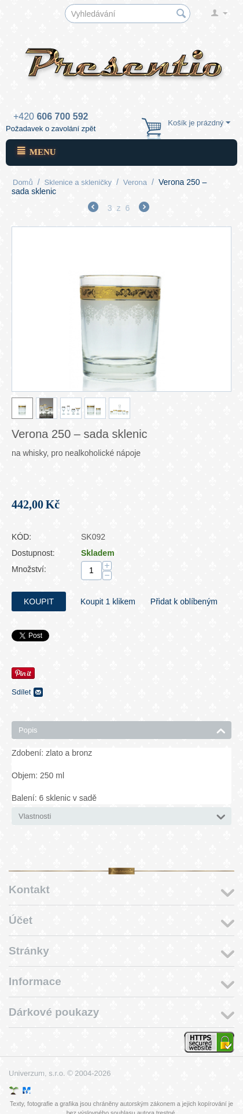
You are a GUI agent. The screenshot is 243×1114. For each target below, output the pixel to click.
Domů (23, 182)
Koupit (39, 601)
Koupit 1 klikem (107, 601)
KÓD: (21, 536)
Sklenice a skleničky (78, 182)
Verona (135, 182)
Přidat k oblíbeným (184, 601)
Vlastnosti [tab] (122, 815)
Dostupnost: (33, 553)
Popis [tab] (122, 729)
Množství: (29, 569)
